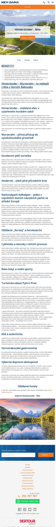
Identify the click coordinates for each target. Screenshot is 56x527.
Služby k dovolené (27, 488)
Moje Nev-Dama (28, 470)
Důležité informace (27, 480)
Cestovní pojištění (27, 483)
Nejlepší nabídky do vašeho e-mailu (13, 451)
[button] (51, 419)
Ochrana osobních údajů (27, 472)
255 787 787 (44, 2)
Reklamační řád (27, 478)
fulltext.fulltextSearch (49, 2)
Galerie (35, 60)
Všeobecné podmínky (27, 486)
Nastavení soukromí (28, 475)
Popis (19, 60)
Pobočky (27, 467)
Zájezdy (27, 60)
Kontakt (27, 464)
